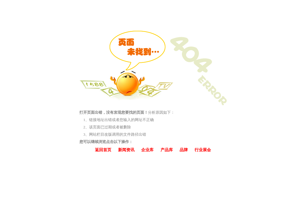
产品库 (167, 150)
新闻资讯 (126, 150)
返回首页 (103, 150)
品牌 (184, 150)
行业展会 (203, 150)
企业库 (147, 150)
